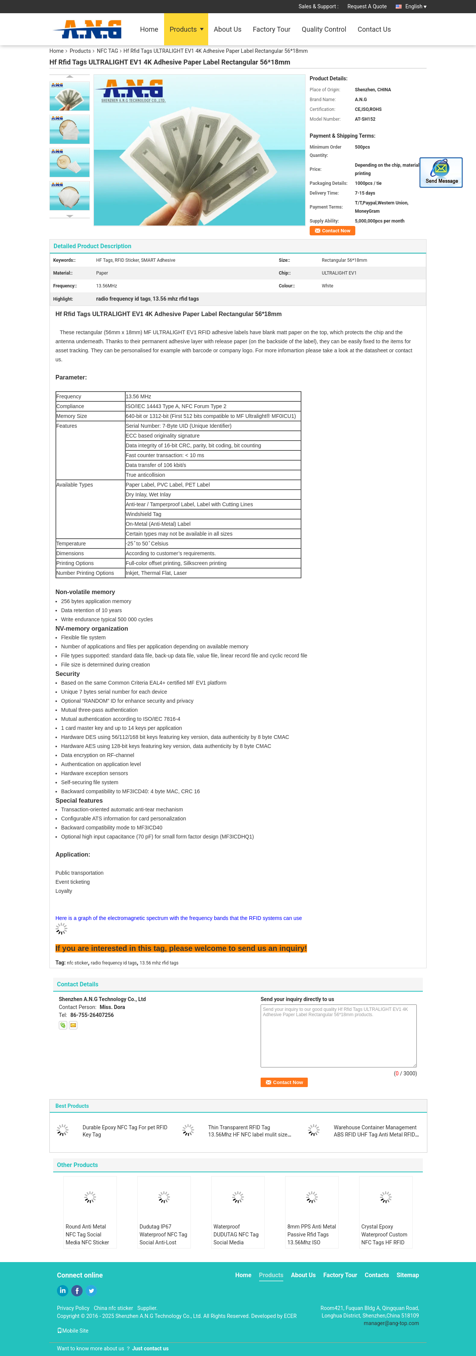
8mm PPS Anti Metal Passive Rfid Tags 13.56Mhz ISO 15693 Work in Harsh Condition (311, 1242)
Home (149, 29)
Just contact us (150, 1348)
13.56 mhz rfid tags (159, 963)
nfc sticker (77, 963)
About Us (227, 29)
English (416, 6)
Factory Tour (271, 29)
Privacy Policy (73, 1308)
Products (183, 29)
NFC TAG (107, 51)
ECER (290, 1316)
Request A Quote (367, 6)
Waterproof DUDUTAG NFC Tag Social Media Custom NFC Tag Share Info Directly (236, 1242)
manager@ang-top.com (391, 1323)
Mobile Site (73, 1331)
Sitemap (407, 1275)
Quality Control (324, 29)
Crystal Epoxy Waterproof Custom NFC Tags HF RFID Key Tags (384, 1238)
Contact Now (336, 230)
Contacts (377, 1275)
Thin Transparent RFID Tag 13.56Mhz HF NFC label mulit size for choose (247, 1134)
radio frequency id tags (114, 963)
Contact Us (374, 29)
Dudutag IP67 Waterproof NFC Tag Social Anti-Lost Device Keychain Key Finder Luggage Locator (163, 1246)
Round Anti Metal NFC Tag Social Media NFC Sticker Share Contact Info (87, 1238)
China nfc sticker (113, 1308)
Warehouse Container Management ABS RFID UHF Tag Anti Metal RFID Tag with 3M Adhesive (375, 1134)
